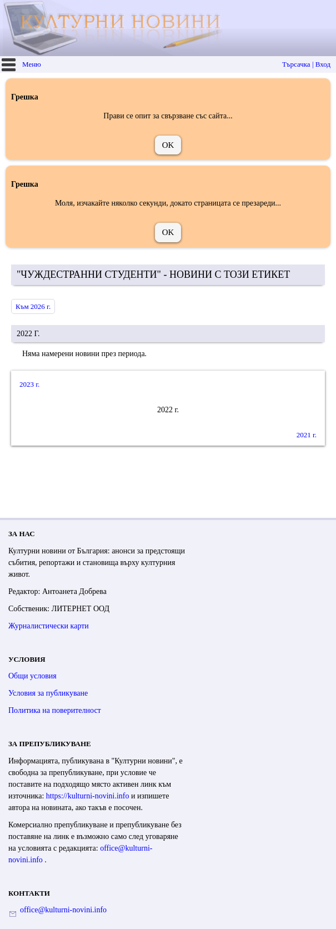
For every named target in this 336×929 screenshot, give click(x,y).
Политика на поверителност (54, 710)
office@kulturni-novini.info (63, 910)
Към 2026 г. (33, 306)
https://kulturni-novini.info (88, 796)
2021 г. (307, 435)
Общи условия (32, 676)
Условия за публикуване (48, 693)
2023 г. (29, 384)
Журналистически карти (48, 626)
